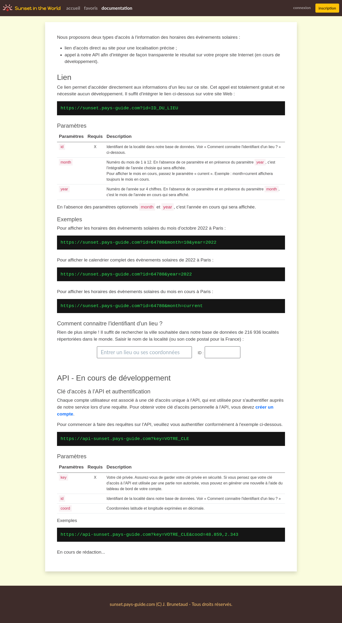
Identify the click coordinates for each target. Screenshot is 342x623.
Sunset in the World (38, 8)
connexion (302, 7)
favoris (91, 8)
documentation (116, 8)
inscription (327, 8)
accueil (73, 8)
